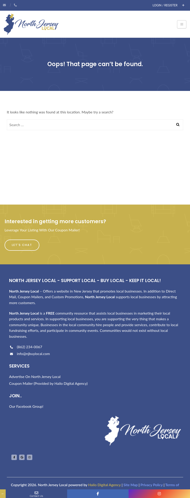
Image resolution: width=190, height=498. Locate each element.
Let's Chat (22, 245)
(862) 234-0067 (25, 347)
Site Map (131, 485)
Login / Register (165, 5)
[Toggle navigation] (181, 24)
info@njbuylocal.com (29, 353)
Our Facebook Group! (26, 406)
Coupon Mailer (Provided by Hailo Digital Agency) (48, 383)
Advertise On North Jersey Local (35, 376)
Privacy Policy (151, 485)
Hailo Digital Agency (104, 485)
